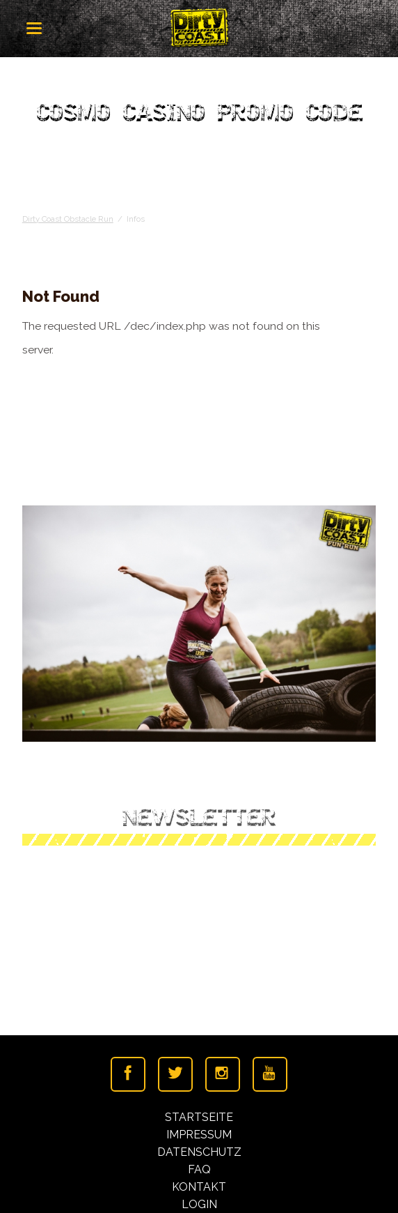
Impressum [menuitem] (199, 1134)
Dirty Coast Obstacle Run (67, 219)
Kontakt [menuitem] (199, 1186)
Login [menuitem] (199, 1204)
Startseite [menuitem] (199, 1117)
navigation (34, 28)
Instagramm (222, 1074)
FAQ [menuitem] (199, 1169)
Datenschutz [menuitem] (199, 1152)
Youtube (270, 1074)
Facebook (128, 1074)
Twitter (175, 1074)
